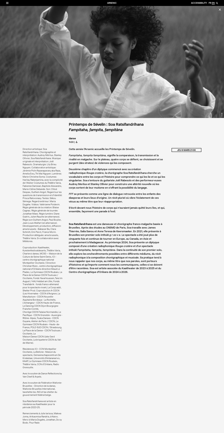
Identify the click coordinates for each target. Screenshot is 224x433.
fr (210, 3)
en (213, 3)
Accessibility (199, 3)
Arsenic (112, 3)
